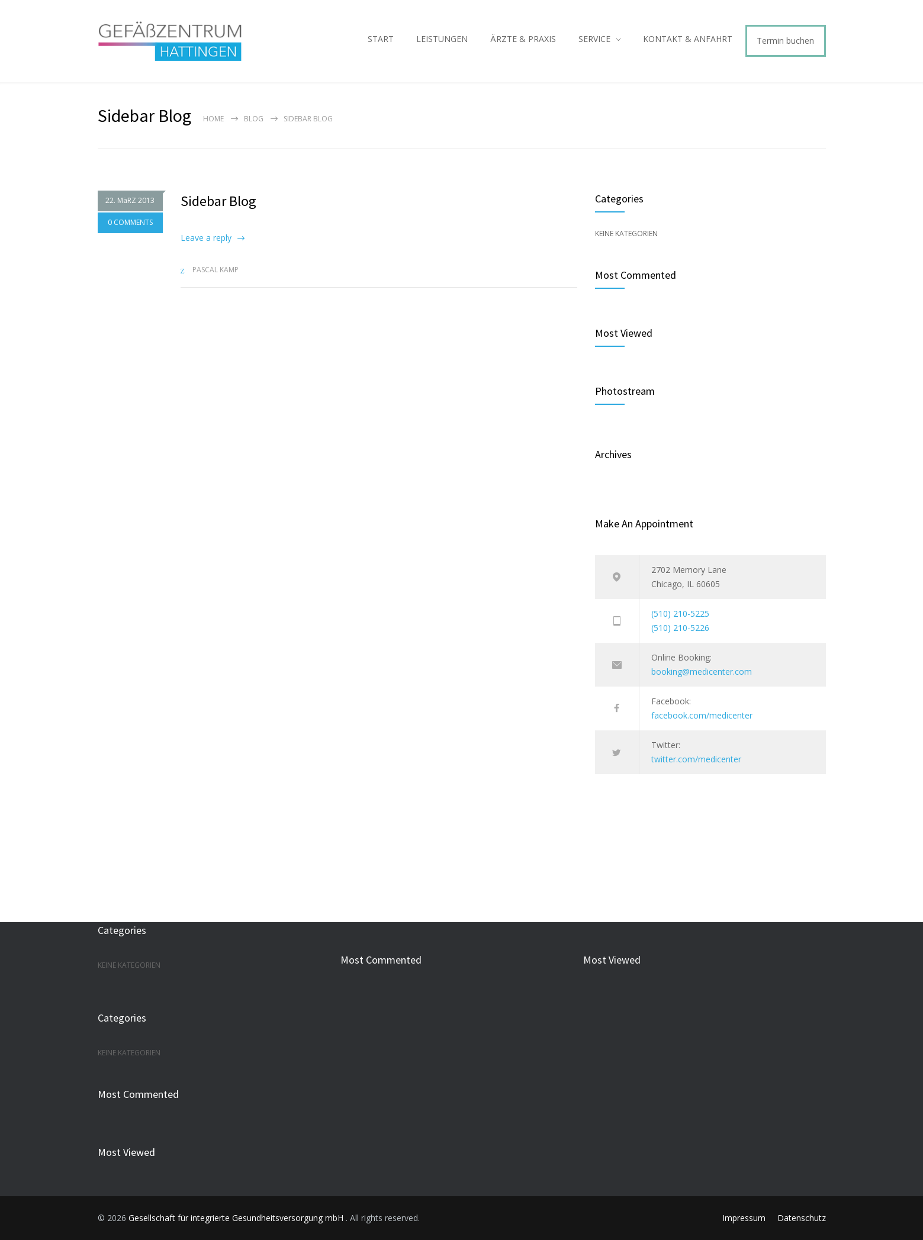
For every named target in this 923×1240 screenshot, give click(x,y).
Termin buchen (785, 40)
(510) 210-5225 (680, 613)
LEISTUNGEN (442, 38)
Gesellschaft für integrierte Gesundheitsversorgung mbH (237, 1217)
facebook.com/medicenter (701, 715)
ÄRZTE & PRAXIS (523, 38)
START (381, 38)
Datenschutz (801, 1217)
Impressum (744, 1217)
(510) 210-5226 (680, 627)
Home (213, 119)
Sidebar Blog (218, 201)
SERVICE (594, 38)
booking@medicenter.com (701, 671)
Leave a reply (206, 237)
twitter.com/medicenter (696, 759)
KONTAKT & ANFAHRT (687, 38)
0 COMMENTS (130, 223)
